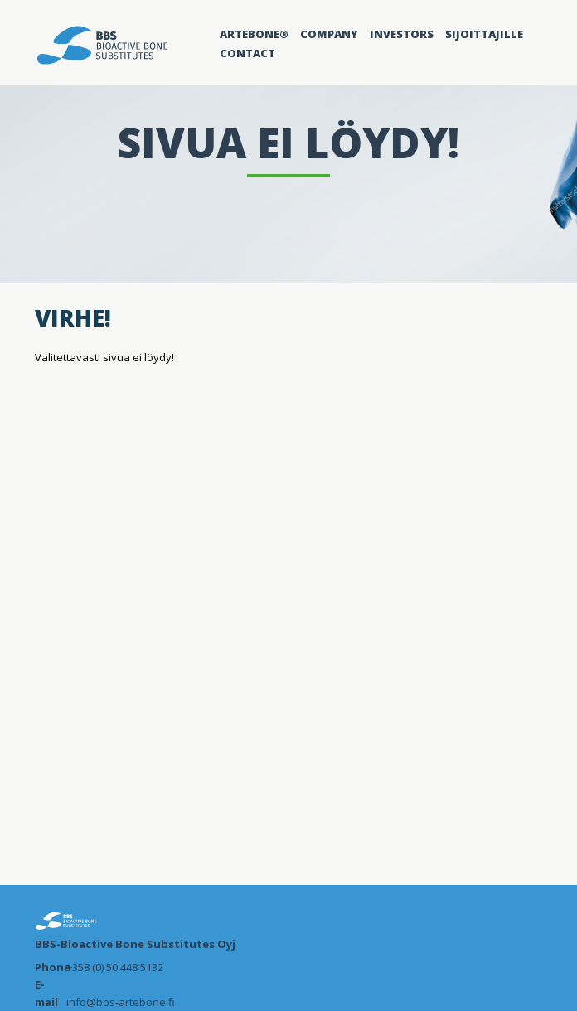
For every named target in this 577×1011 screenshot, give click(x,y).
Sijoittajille (484, 34)
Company (329, 34)
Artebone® (254, 34)
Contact (247, 53)
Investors (402, 34)
